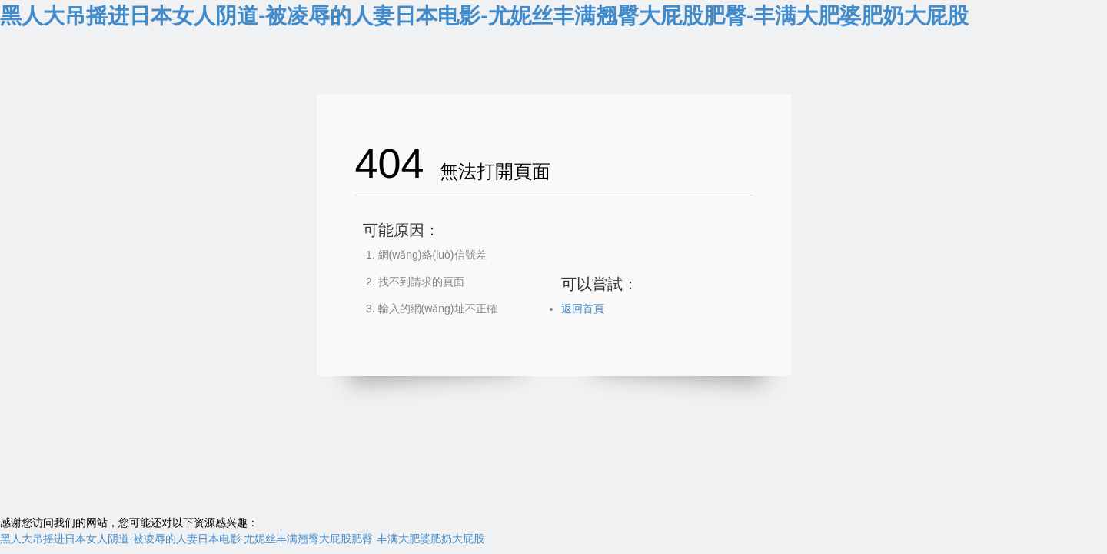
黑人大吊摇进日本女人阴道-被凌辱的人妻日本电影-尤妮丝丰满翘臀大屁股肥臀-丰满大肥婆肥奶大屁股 (484, 16)
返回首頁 (582, 308)
